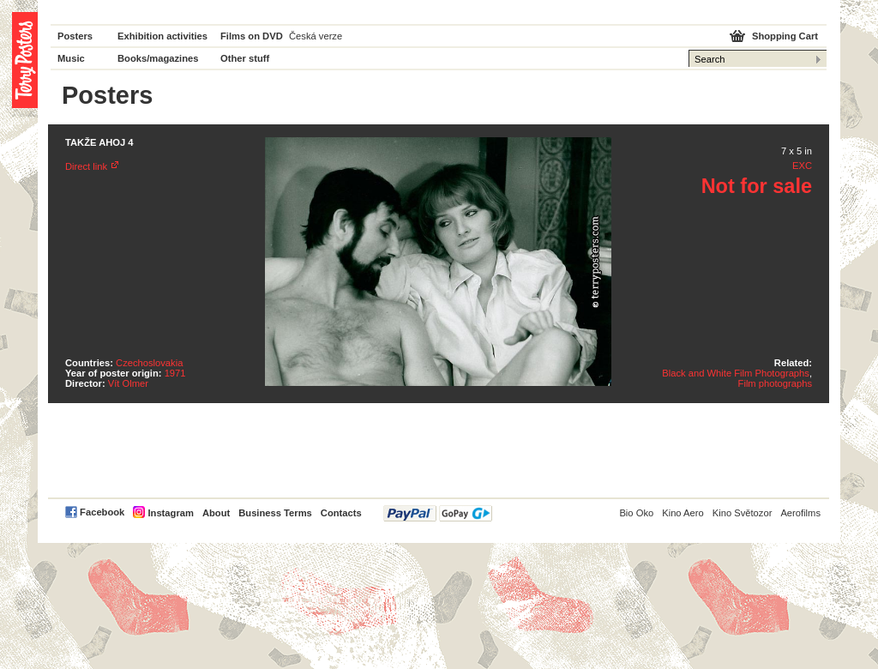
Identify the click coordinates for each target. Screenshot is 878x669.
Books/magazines (158, 58)
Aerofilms (800, 513)
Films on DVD (251, 36)
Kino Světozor (743, 513)
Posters (75, 36)
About (216, 513)
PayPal (437, 513)
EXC (802, 165)
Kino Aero (683, 513)
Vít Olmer (128, 383)
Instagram (170, 513)
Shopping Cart (785, 36)
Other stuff (244, 58)
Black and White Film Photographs (735, 373)
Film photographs (775, 383)
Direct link (86, 166)
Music (71, 58)
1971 (175, 373)
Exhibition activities (162, 36)
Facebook (102, 512)
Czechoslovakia (149, 363)
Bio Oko (636, 513)
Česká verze (315, 36)
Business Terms (275, 513)
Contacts (341, 513)
